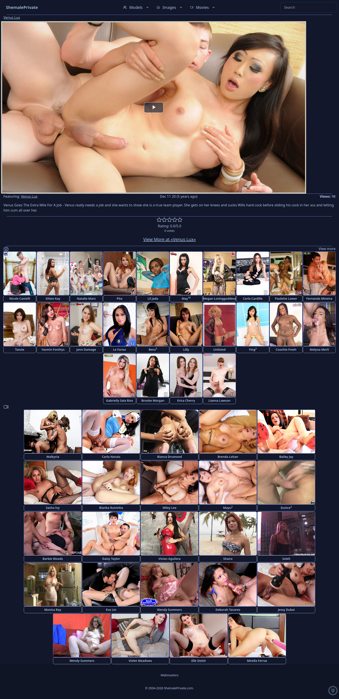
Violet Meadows (140, 661)
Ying (253, 349)
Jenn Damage (86, 349)
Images (170, 7)
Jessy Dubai (286, 610)
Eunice (286, 507)
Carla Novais (111, 457)
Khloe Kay (53, 298)
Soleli (286, 559)
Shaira (228, 559)
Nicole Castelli (19, 298)
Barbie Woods (53, 559)
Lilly (186, 349)
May (186, 298)
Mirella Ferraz (257, 661)
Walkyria (52, 457)
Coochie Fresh (286, 349)
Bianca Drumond (169, 457)
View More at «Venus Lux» (169, 239)
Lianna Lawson (219, 400)
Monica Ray (52, 610)
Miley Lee (169, 508)
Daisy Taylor (111, 559)
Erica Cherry (186, 400)
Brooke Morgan (152, 400)
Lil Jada (153, 298)
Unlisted (219, 349)
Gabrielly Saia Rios (119, 400)
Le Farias (119, 349)
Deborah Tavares (228, 610)
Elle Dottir (198, 661)
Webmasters (169, 675)
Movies (203, 7)
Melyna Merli (319, 349)
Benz (153, 349)
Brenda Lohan (227, 457)
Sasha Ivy (53, 508)
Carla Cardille (253, 298)
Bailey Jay (286, 457)
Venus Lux (11, 17)
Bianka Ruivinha (111, 508)
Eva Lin (111, 610)
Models (136, 7)
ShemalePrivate (21, 7)
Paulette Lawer (286, 298)
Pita (119, 298)
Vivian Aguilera (169, 559)
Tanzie (19, 349)
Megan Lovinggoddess (219, 298)
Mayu (228, 507)
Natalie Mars (86, 298)
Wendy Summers (169, 610)
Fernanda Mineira (319, 298)
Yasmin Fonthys (52, 349)
